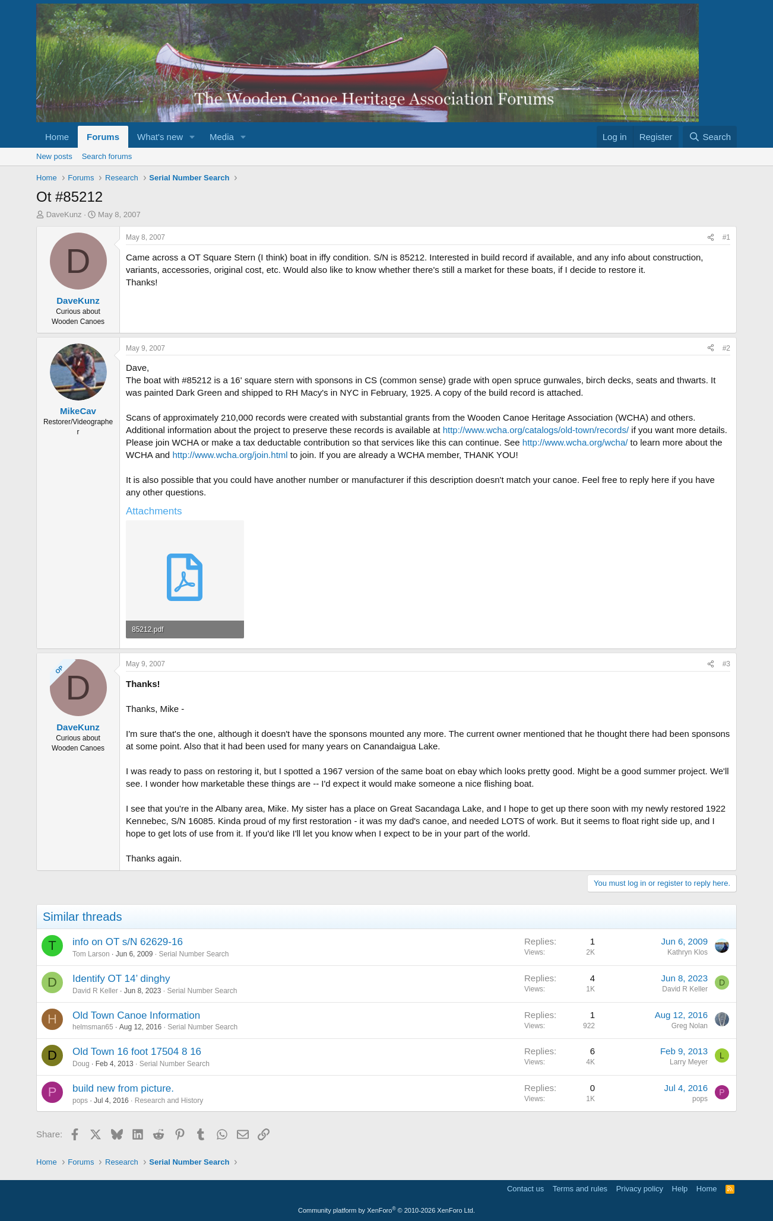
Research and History (169, 1100)
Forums (103, 137)
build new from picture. (123, 1088)
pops (80, 1100)
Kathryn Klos (687, 952)
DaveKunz (64, 214)
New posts (54, 156)
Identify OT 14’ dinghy (121, 978)
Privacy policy (639, 1188)
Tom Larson (91, 954)
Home (57, 137)
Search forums (107, 156)
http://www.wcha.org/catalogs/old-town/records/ (536, 430)
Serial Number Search (194, 954)
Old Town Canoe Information (136, 1015)
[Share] (710, 237)
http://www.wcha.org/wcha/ (575, 442)
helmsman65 (92, 1027)
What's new (160, 137)
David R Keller (95, 991)
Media (222, 137)
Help (680, 1188)
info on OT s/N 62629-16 (127, 941)
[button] (192, 137)
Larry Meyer (689, 1062)
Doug (81, 1064)
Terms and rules (580, 1188)
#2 (726, 348)
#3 (726, 664)
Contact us (525, 1188)
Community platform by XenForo (386, 1210)
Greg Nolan (689, 1026)
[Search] (710, 137)
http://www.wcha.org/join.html (229, 455)
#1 (726, 237)
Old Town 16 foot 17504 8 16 (136, 1051)
